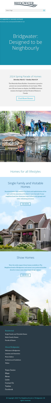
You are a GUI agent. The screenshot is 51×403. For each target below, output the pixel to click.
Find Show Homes (25, 98)
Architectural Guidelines (13, 360)
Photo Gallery (9, 357)
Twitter (8, 386)
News (7, 376)
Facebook (9, 389)
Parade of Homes (10, 340)
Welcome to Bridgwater (12, 350)
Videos (7, 363)
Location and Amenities (12, 353)
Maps (7, 373)
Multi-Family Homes (11, 337)
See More (25, 204)
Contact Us (9, 383)
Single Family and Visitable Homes (16, 334)
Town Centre (10, 370)
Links (7, 380)
